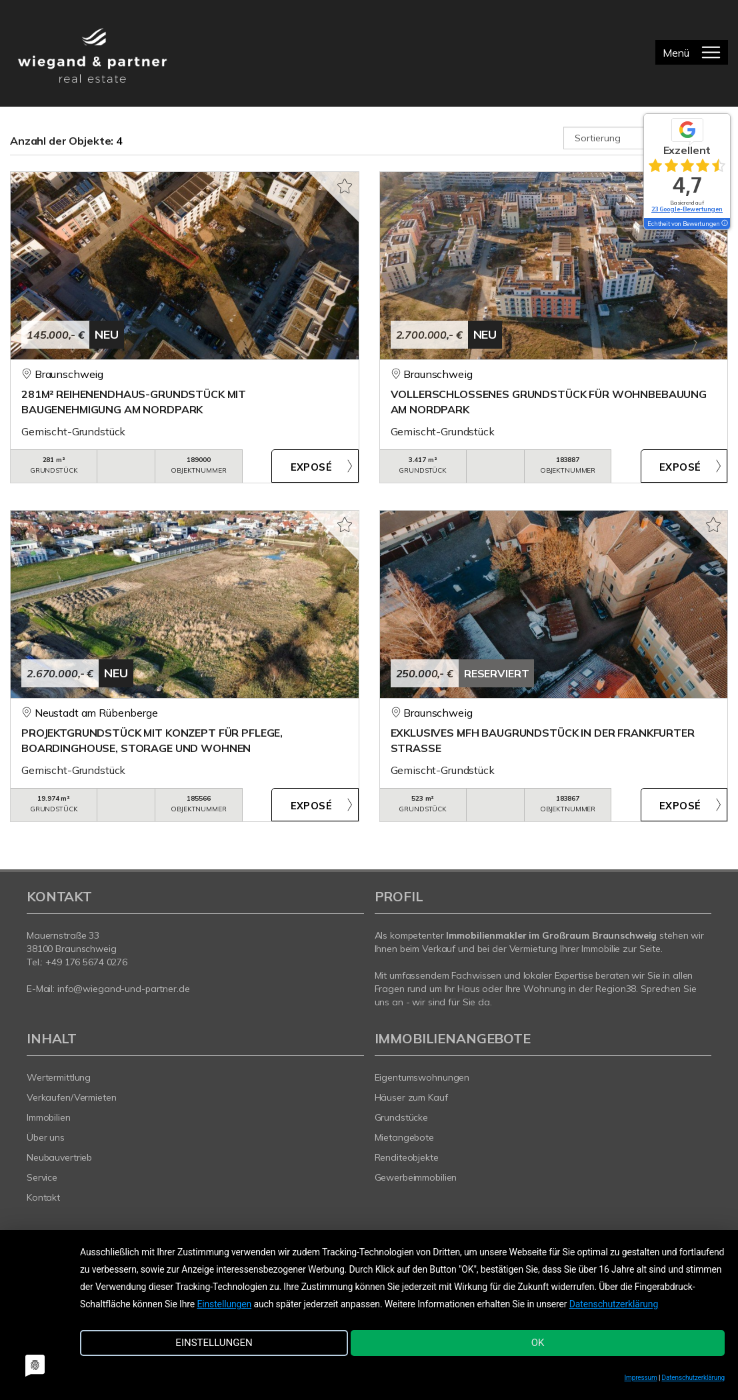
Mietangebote (405, 1137)
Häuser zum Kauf (411, 1097)
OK (500, 1349)
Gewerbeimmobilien (416, 1177)
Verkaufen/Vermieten (72, 1097)
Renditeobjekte (407, 1157)
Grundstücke (402, 1117)
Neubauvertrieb (59, 1157)
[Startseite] (92, 53)
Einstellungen (224, 1310)
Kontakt (43, 1197)
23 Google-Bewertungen (687, 209)
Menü (676, 52)
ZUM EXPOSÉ (314, 466)
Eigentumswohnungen (422, 1077)
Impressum (641, 1377)
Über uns (46, 1137)
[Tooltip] (724, 224)
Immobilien (49, 1117)
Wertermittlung (59, 1077)
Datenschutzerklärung (613, 1310)
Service (42, 1177)
